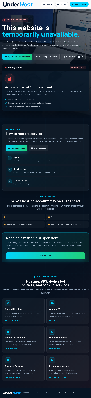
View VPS (54, 320)
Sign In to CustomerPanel (17, 57)
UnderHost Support (73, 57)
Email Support (38, 148)
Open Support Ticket (46, 57)
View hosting (12, 320)
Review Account (16, 148)
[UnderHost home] (18, 4)
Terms (67, 393)
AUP (74, 393)
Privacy (60, 393)
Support (47, 4)
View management (58, 377)
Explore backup (14, 377)
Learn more (55, 349)
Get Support (45, 255)
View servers (12, 349)
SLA (78, 393)
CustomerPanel (79, 4)
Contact (61, 4)
